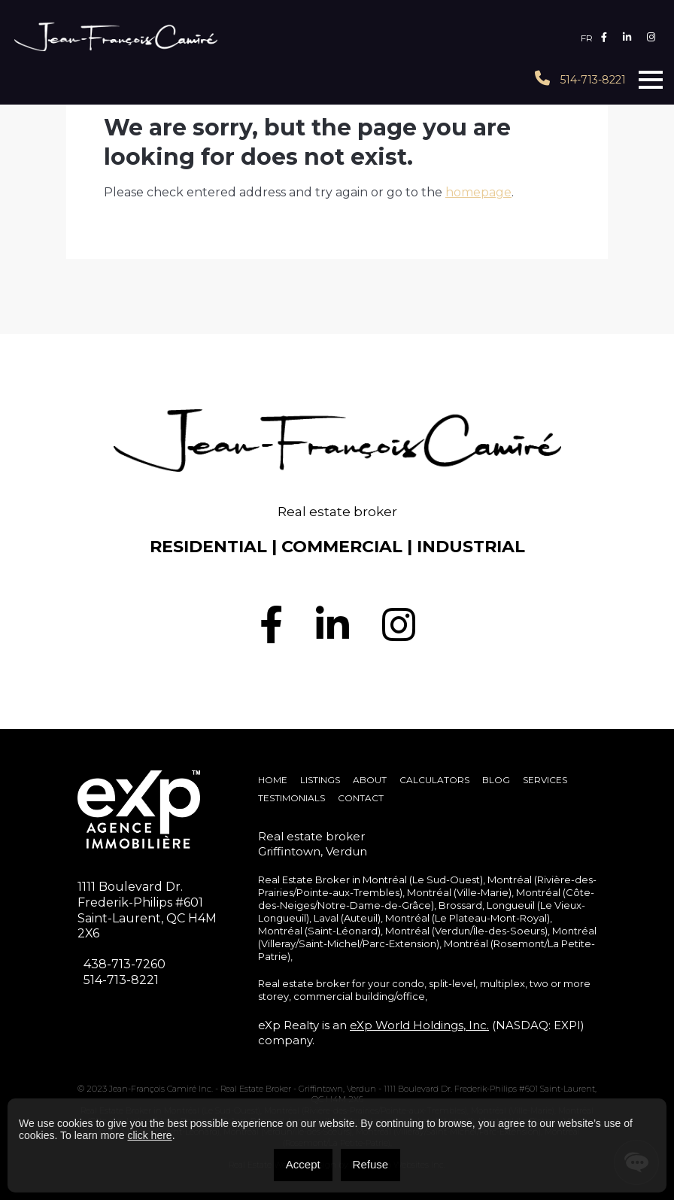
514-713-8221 (580, 79)
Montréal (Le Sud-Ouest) (423, 879)
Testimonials (291, 798)
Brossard (460, 905)
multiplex (502, 983)
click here (149, 1135)
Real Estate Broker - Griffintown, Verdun (299, 1088)
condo (408, 983)
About (370, 779)
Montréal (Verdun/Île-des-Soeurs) (466, 931)
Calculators (434, 779)
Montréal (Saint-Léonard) (319, 931)
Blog (496, 779)
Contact (361, 798)
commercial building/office (359, 996)
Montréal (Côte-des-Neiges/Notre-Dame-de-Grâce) (426, 898)
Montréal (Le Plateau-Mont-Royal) (467, 918)
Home (272, 779)
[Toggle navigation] (651, 79)
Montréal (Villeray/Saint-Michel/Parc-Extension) (427, 937)
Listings (320, 779)
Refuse (371, 1164)
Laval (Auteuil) (347, 918)
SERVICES (545, 779)
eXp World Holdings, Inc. (419, 1025)
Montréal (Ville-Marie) (459, 892)
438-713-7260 (124, 964)
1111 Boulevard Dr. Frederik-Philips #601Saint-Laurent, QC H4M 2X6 (147, 909)
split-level (452, 983)
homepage (478, 192)
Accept (303, 1164)
